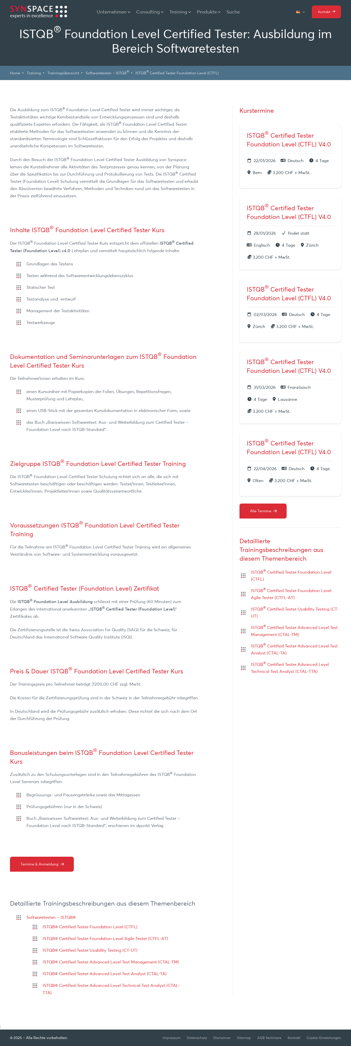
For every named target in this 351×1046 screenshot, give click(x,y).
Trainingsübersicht (63, 73)
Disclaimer (222, 1038)
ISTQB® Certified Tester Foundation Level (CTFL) (90, 926)
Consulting (148, 12)
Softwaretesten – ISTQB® (51, 917)
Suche (233, 12)
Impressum (172, 1038)
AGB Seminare (269, 1038)
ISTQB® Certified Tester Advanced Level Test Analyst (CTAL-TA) (105, 973)
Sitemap (244, 1038)
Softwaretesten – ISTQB (107, 72)
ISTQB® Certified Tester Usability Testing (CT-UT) (90, 950)
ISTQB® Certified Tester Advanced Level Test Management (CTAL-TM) (111, 961)
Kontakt (294, 1038)
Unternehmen (111, 12)
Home (15, 73)
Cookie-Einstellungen (324, 1038)
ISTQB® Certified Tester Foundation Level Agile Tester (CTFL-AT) (105, 938)
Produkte (207, 12)
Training (178, 12)
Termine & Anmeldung (39, 864)
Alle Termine (260, 511)
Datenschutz (197, 1038)
